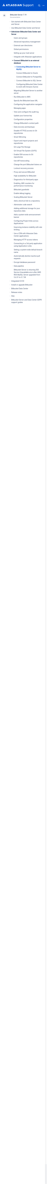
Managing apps (20, 108)
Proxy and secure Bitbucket (24, 172)
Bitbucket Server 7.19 (18, 15)
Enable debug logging (22, 193)
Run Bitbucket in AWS (22, 97)
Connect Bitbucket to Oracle (27, 73)
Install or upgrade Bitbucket (21, 285)
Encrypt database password (24, 262)
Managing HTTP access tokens (26, 240)
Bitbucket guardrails (21, 190)
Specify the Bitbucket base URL (26, 101)
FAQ (12, 296)
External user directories (23, 45)
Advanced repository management (27, 42)
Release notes (16, 292)
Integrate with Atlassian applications (28, 57)
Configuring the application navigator (28, 104)
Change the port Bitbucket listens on (28, 165)
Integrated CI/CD (17, 281)
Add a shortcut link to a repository (27, 201)
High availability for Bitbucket (25, 176)
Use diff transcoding (21, 161)
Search (39, 6)
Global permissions (21, 49)
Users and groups (20, 38)
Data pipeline (19, 266)
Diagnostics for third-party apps (26, 180)
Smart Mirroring (20, 137)
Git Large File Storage (22, 147)
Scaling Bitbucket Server (23, 197)
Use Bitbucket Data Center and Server (25, 28)
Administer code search (23, 205)
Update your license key (23, 116)
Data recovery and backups (24, 127)
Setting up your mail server (24, 53)
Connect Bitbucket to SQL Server (28, 81)
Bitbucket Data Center (19, 289)
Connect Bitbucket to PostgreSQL (29, 77)
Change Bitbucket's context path (26, 123)
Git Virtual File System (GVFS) (25, 151)
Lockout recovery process (24, 168)
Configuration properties (23, 119)
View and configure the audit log (26, 112)
